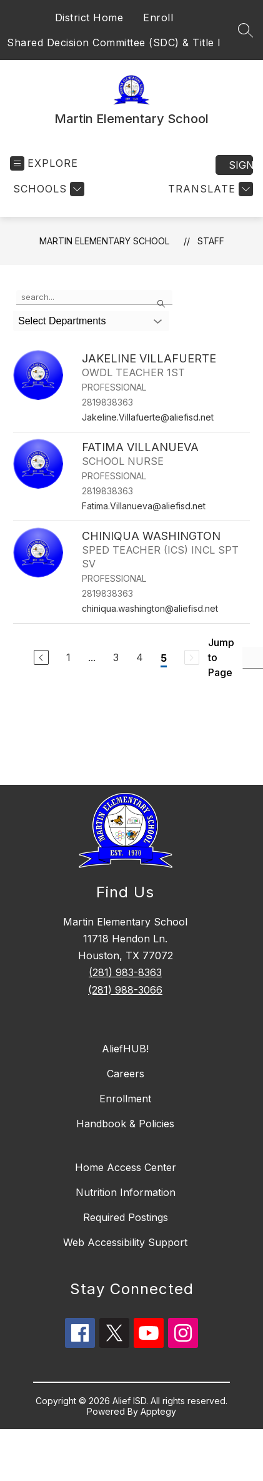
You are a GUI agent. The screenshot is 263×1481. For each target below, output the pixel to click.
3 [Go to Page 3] (116, 657)
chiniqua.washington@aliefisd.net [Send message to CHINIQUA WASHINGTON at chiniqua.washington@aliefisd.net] (150, 608)
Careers (125, 1073)
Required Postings (125, 1217)
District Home (89, 17)
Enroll (158, 17)
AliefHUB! (125, 1048)
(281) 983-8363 (125, 972)
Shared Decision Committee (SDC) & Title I (114, 42)
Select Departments (62, 321)
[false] (94, 297)
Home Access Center (125, 1167)
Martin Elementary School (104, 241)
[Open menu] (44, 163)
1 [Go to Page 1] (68, 657)
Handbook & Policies (125, 1123)
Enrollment (125, 1098)
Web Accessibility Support (125, 1242)
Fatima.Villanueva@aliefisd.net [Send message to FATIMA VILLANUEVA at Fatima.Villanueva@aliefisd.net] (144, 506)
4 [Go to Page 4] (139, 657)
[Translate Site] (209, 189)
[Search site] (245, 29)
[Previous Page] (41, 657)
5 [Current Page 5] (164, 658)
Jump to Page (221, 657)
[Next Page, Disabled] (191, 657)
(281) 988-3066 (125, 990)
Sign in (241, 165)
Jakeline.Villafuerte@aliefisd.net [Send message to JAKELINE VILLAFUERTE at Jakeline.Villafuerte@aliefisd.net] (148, 417)
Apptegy (158, 1411)
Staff (210, 241)
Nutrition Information (126, 1192)
